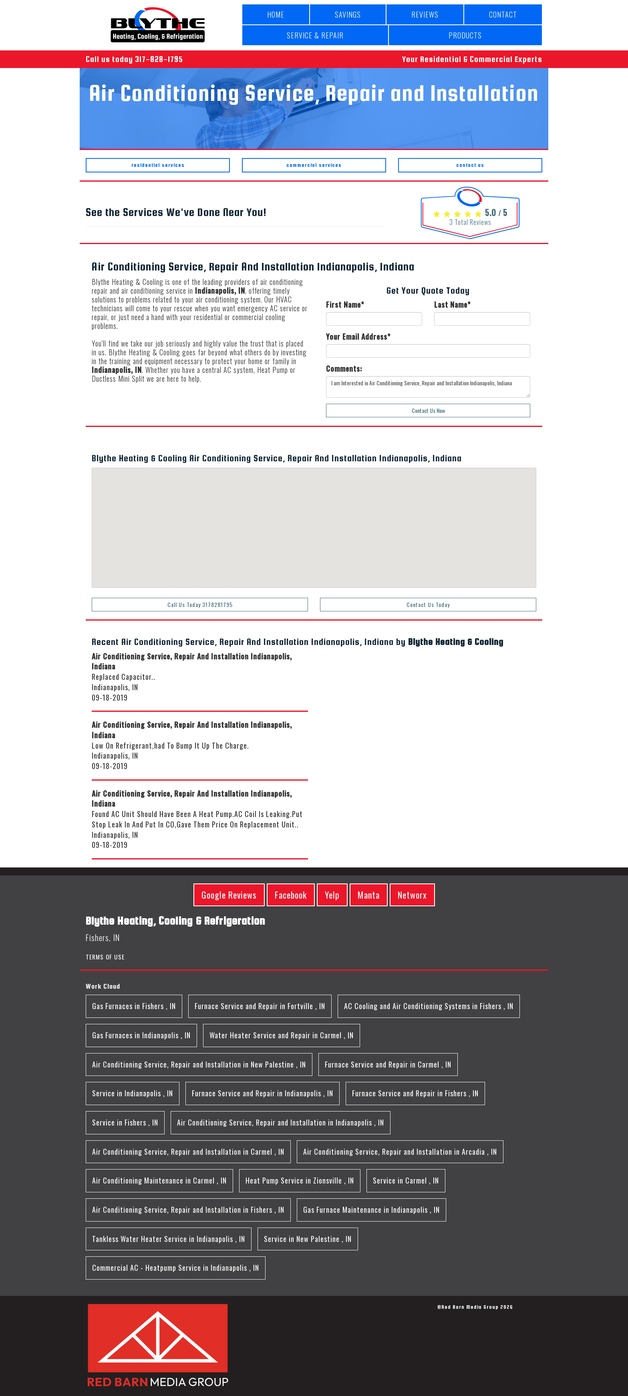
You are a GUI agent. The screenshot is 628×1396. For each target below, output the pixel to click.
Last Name (452, 305)
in (134, 1006)
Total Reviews (470, 222)
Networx (412, 894)
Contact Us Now (428, 410)
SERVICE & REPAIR (315, 35)
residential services (158, 165)
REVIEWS (425, 14)
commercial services (314, 165)
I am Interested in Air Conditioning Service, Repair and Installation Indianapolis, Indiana (428, 387)
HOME (275, 14)
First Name (345, 305)
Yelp (332, 894)
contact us (470, 165)
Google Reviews (229, 894)
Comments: (344, 369)
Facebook (291, 894)
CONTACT (503, 14)
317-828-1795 (159, 59)
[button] (272, 576)
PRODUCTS (465, 35)
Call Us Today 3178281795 (200, 604)
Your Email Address (358, 337)
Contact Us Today (428, 604)
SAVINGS (348, 14)
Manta (369, 894)
